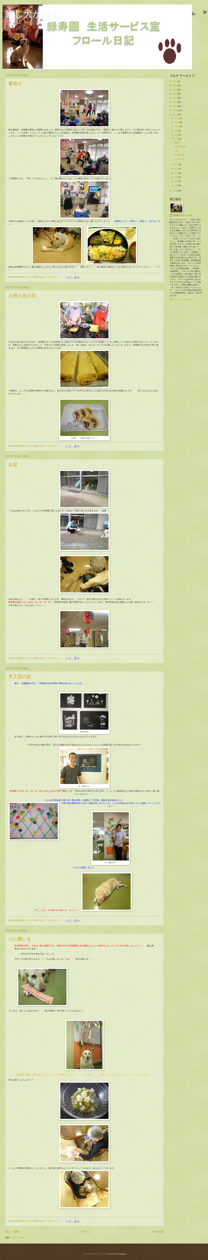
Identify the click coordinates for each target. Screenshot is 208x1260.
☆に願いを (20, 938)
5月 (176, 169)
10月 (177, 126)
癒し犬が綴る (32, 14)
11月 (177, 122)
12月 (177, 118)
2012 (175, 191)
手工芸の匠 (19, 676)
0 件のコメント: (54, 277)
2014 (175, 110)
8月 (176, 135)
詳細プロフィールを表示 (180, 299)
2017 (175, 98)
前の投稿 (158, 1231)
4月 (176, 173)
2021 (175, 81)
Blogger (122, 1254)
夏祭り (15, 83)
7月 (176, 139)
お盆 (13, 464)
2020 (175, 85)
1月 (176, 185)
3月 (176, 177)
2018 (175, 94)
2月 (176, 181)
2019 (175, 89)
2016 (175, 102)
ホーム (86, 1231)
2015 (175, 106)
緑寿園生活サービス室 (182, 215)
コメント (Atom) (17, 1237)
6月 (176, 164)
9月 (176, 131)
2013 (175, 115)
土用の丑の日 (22, 295)
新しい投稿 (12, 1231)
